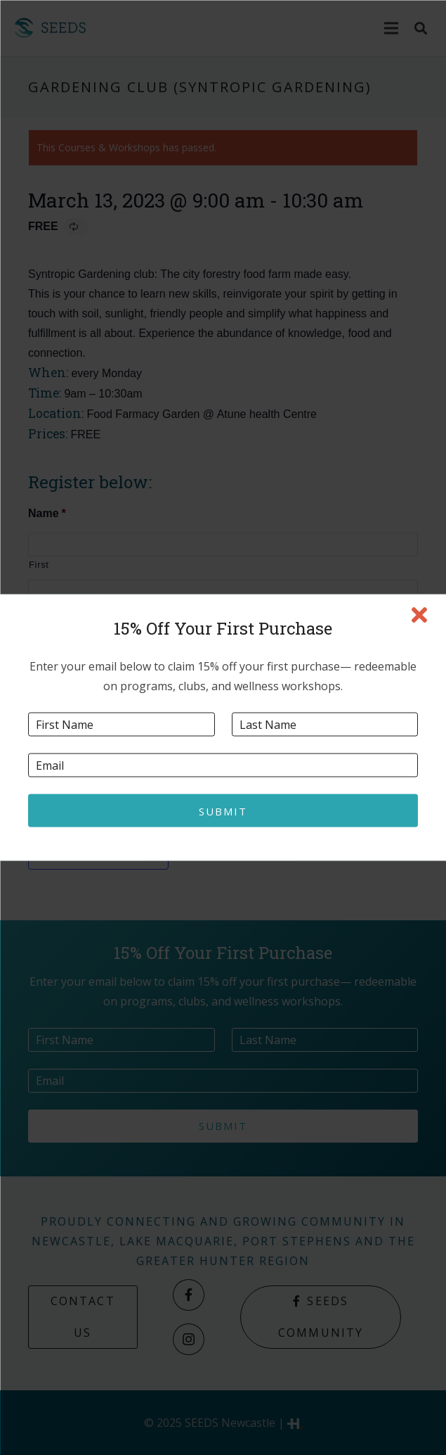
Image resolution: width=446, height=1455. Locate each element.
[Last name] (325, 725)
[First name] (121, 725)
